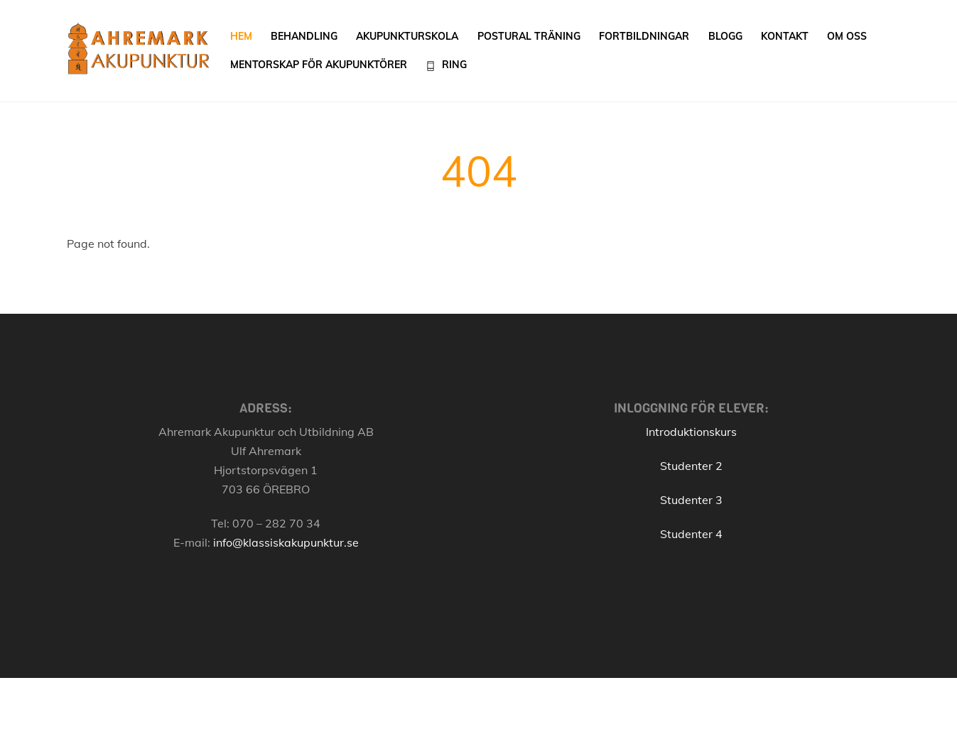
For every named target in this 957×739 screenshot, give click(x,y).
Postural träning (528, 36)
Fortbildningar (644, 36)
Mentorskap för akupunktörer (318, 64)
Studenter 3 (691, 500)
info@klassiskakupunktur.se (286, 542)
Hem (241, 36)
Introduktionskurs (691, 432)
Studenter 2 (691, 466)
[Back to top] (867, 712)
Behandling (304, 36)
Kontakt (785, 36)
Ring (446, 64)
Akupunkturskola (407, 36)
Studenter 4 (691, 534)
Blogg (725, 36)
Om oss (847, 36)
